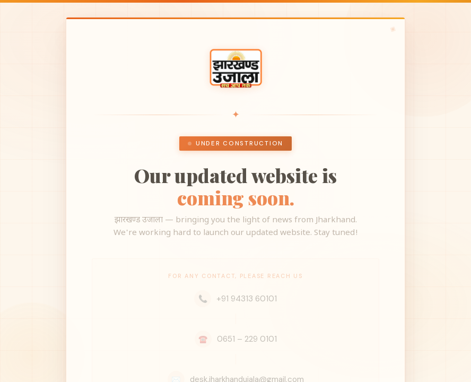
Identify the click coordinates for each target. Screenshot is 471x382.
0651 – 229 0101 (236, 339)
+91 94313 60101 (235, 298)
